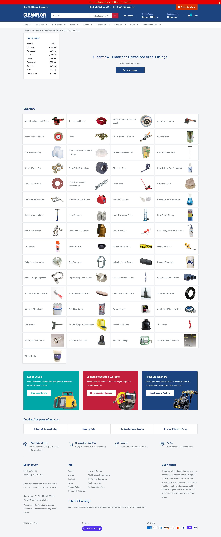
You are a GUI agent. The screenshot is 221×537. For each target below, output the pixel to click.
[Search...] (70, 15)
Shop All (27, 24)
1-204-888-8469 (127, 7)
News (70, 483)
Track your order (95, 483)
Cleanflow (29, 108)
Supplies (120, 24)
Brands (71, 475)
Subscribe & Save (186, 7)
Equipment (103, 24)
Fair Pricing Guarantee (96, 479)
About (70, 471)
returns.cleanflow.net (103, 507)
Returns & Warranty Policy (175, 429)
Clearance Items (152, 24)
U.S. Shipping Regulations (96, 475)
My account (172, 17)
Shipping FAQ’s (88, 429)
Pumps (87, 24)
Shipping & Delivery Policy (45, 429)
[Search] (115, 15)
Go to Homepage (130, 70)
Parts (134, 24)
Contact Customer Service (132, 429)
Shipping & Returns (76, 491)
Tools (74, 24)
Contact (71, 479)
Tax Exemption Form (96, 487)
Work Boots (59, 24)
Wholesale (128, 15)
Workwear (41, 24)
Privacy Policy (74, 487)
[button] (189, 15)
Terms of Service (95, 471)
